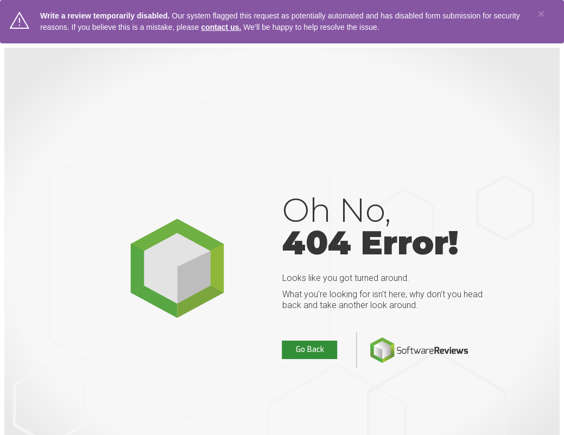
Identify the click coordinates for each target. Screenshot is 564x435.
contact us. (221, 27)
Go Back (310, 349)
